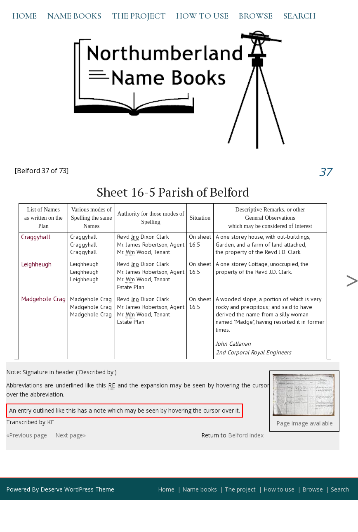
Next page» (70, 435)
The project (139, 16)
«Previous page (26, 435)
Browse (256, 16)
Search (299, 16)
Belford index (246, 435)
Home (24, 16)
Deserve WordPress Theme (77, 489)
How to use (202, 16)
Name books (74, 16)
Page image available (304, 423)
